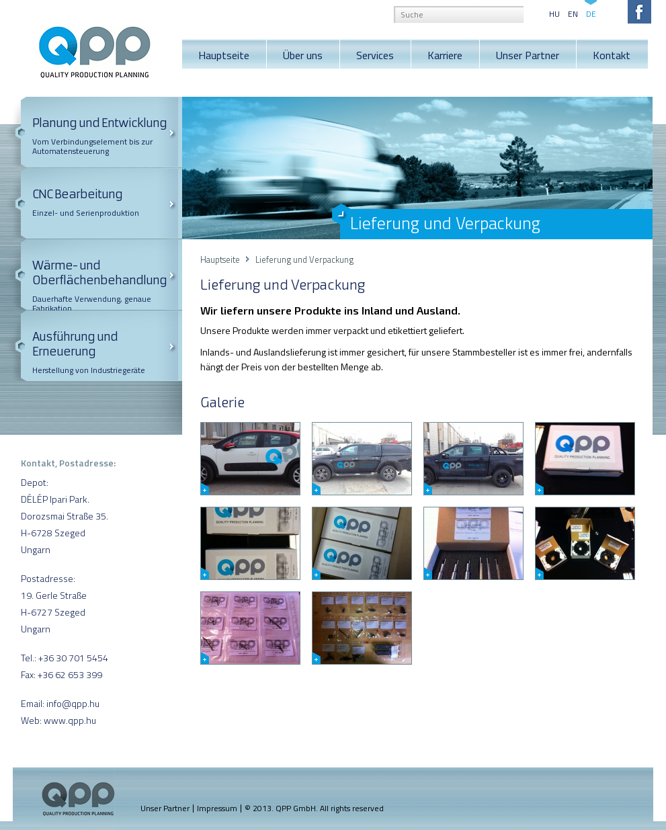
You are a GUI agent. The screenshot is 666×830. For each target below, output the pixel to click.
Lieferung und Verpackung (304, 259)
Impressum (217, 808)
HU (554, 12)
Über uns (303, 55)
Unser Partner (527, 55)
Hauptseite (223, 55)
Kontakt (611, 55)
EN (573, 12)
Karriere (444, 55)
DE (591, 12)
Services (375, 55)
